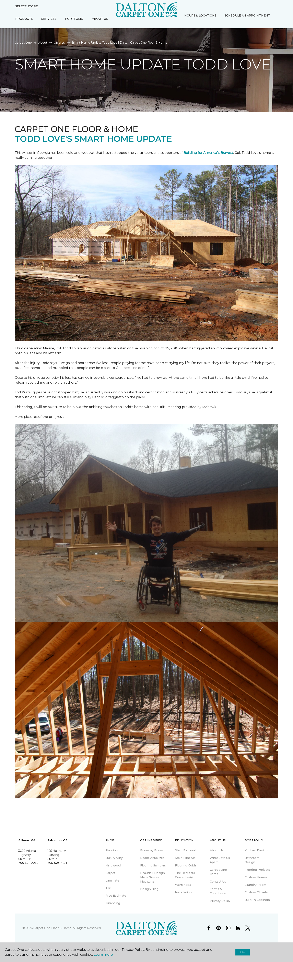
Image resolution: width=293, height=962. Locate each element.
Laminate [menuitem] (112, 880)
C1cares (59, 42)
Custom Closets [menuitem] (256, 892)
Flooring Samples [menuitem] (153, 865)
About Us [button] (100, 19)
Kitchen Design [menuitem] (256, 850)
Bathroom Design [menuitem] (252, 860)
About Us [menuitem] (216, 850)
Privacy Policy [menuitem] (220, 901)
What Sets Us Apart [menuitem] (220, 860)
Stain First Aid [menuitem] (185, 858)
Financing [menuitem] (112, 903)
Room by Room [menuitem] (151, 850)
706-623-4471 (57, 863)
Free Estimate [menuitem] (115, 895)
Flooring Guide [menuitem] (186, 865)
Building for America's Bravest (208, 153)
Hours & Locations (200, 15)
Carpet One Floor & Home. (52, 928)
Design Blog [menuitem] (149, 889)
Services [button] (48, 19)
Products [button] (24, 19)
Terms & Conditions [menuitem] (218, 891)
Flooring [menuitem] (111, 850)
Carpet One (23, 42)
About (42, 42)
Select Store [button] (26, 6)
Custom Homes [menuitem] (256, 877)
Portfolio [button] (74, 19)
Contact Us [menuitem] (218, 881)
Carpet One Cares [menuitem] (218, 872)
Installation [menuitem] (183, 892)
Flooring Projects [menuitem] (257, 870)
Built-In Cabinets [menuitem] (257, 900)
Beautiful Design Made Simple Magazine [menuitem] (152, 877)
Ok (242, 952)
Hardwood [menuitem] (113, 865)
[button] (183, 24)
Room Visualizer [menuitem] (152, 858)
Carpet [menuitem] (110, 873)
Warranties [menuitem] (183, 885)
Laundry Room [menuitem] (255, 885)
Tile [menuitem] (108, 888)
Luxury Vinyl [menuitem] (114, 858)
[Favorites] (188, 24)
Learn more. (103, 954)
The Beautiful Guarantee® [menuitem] (185, 875)
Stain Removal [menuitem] (185, 850)
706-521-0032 (28, 863)
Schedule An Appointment (247, 15)
